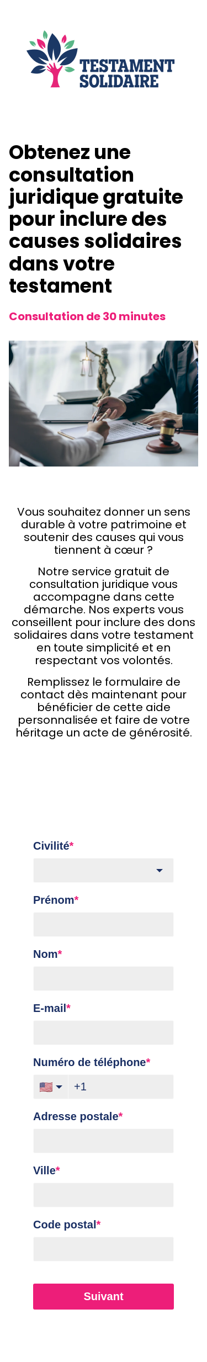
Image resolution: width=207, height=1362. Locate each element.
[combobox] (103, 870)
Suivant (103, 1296)
